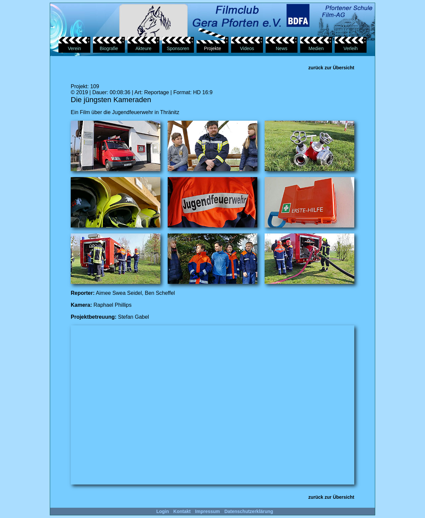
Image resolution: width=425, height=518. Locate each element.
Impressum (207, 511)
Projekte (212, 48)
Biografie (109, 48)
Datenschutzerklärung (248, 511)
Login (162, 511)
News (281, 48)
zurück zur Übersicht (331, 67)
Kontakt (182, 511)
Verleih (351, 48)
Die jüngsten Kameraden (111, 100)
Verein (74, 48)
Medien (316, 48)
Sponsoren (178, 48)
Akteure (143, 48)
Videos (247, 48)
